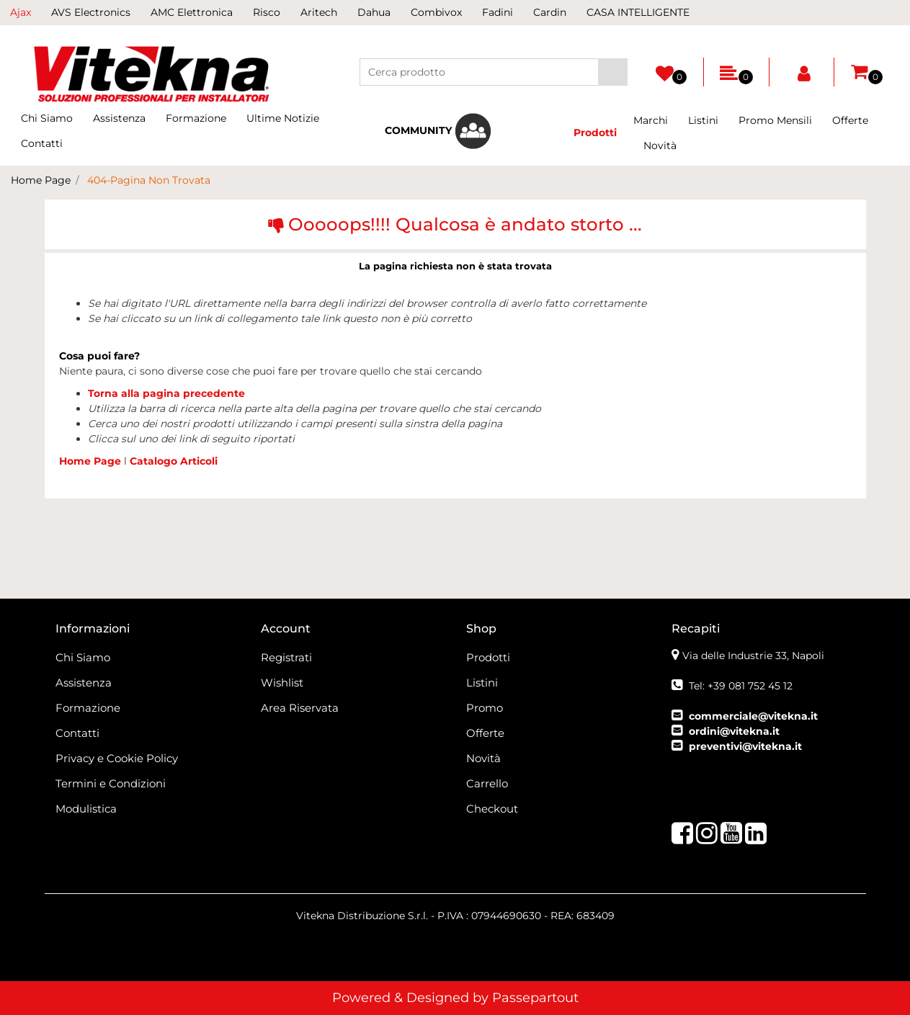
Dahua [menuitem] (374, 12)
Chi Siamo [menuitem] (47, 118)
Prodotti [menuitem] (488, 657)
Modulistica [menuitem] (86, 808)
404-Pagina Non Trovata (148, 180)
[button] (613, 72)
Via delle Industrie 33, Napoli (753, 655)
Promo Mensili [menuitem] (775, 120)
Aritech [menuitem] (318, 12)
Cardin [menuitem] (549, 12)
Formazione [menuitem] (196, 118)
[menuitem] (438, 131)
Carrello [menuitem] (487, 783)
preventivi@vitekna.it (745, 746)
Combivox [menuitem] (436, 12)
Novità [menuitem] (660, 145)
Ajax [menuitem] (20, 12)
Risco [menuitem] (266, 12)
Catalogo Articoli (174, 461)
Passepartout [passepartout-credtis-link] (535, 998)
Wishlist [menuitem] (282, 682)
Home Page (41, 180)
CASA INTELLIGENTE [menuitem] (638, 12)
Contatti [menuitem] (42, 143)
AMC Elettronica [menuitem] (192, 12)
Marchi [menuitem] (650, 120)
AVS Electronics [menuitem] (90, 12)
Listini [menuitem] (703, 120)
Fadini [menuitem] (497, 12)
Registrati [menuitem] (286, 657)
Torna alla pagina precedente (166, 393)
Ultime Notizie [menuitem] (282, 118)
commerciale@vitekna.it (753, 716)
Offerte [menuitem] (850, 120)
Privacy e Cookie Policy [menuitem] (116, 758)
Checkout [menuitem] (492, 808)
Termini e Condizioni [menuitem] (110, 783)
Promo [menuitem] (484, 708)
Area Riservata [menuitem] (300, 708)
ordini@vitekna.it (734, 731)
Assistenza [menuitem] (119, 118)
